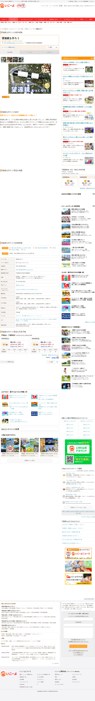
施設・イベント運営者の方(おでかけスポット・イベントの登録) (25, 641)
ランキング (41, 19)
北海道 (9, 22)
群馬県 (77, 511)
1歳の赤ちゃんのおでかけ (86, 421)
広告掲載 (22, 679)
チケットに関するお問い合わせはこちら (78, 650)
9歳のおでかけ (86, 435)
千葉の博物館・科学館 (35, 622)
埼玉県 (82, 511)
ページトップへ (89, 599)
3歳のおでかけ (86, 424)
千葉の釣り (29, 608)
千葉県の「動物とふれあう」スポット (72, 528)
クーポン (29, 52)
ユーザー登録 (4, 641)
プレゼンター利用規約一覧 (43, 674)
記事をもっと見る (30, 460)
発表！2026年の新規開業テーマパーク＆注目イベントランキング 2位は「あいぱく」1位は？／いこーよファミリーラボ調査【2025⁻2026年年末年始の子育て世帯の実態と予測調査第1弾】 (33, 648)
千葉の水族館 (53, 622)
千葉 (23, 22)
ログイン (92, 1)
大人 (24, 249)
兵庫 (53, 22)
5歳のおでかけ (86, 428)
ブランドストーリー (77, 674)
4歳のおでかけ (69, 428)
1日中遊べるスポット (90, 5)
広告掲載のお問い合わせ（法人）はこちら (78, 641)
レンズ (21, 320)
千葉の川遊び (4, 618)
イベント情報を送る (8, 47)
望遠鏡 (17, 320)
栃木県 (72, 511)
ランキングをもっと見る (88, 516)
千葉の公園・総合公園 (49, 616)
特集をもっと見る (90, 322)
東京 (16, 22)
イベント (13, 19)
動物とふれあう (80, 5)
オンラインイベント (27, 19)
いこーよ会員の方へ (78, 654)
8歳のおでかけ (69, 435)
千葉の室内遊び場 (17, 622)
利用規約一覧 (23, 677)
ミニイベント (38, 315)
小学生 (54, 248)
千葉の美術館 (45, 622)
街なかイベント (31, 315)
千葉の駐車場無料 (28, 616)
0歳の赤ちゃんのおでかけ (70, 421)
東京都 (91, 511)
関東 (14, 22)
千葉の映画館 (26, 622)
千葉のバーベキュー (21, 608)
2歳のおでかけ (69, 424)
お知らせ (49, 52)
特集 (90, 19)
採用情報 (57, 682)
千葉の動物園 (12, 608)
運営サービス (58, 679)
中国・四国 (59, 22)
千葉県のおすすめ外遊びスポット (71, 543)
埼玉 (26, 22)
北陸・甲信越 (39, 22)
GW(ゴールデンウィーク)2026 (44, 319)
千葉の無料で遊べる (18, 616)
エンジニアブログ (59, 684)
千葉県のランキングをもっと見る (78, 507)
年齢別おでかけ (53, 19)
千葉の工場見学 (5, 612)
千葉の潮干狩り (36, 627)
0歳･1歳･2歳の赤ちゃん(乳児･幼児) (21, 248)
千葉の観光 (50, 608)
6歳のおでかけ (69, 431)
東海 (30, 22)
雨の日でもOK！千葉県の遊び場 (71, 532)
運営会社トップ (58, 674)
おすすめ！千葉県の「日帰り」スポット (73, 524)
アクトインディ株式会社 (73, 671)
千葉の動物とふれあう (25, 612)
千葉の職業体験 (43, 612)
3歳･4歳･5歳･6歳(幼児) (41, 248)
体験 (24, 319)
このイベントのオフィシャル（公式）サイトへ (27, 289)
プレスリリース (76, 682)
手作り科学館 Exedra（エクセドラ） (24, 269)
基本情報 (9, 52)
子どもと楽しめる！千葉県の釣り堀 (72, 539)
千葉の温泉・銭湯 (5, 627)
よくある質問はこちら (78, 652)
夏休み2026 (29, 319)
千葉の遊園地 (4, 608)
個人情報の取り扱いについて (78, 639)
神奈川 (19, 22)
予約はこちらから (20, 285)
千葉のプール (43, 608)
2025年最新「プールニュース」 (32, 634)
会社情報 (74, 679)
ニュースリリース (24, 682)
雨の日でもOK (71, 5)
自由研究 (54, 319)
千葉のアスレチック (38, 616)
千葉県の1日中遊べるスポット (70, 535)
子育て (82, 19)
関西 (45, 22)
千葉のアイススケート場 (25, 627)
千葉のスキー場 (14, 627)
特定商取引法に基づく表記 (26, 687)
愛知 (33, 22)
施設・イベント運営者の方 (26, 674)
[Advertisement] (18, 148)
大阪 (48, 22)
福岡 (71, 22)
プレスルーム (40, 679)
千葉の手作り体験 (14, 612)
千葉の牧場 (36, 608)
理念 (56, 677)
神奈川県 (78, 513)
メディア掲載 (40, 682)
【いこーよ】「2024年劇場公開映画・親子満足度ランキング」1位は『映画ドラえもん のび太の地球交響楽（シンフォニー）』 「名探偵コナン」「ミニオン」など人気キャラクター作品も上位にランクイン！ (33, 659)
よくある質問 (40, 677)
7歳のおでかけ (86, 431)
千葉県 (87, 511)
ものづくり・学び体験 (21, 315)
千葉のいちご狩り (45, 627)
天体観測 (25, 320)
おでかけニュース (69, 19)
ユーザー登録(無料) (83, 1)
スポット (4, 19)
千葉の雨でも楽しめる (6, 622)
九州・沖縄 (66, 22)
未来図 (73, 677)
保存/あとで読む (72, 1)
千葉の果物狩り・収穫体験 (7, 628)
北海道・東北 (3, 22)
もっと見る (54, 663)
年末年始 (34, 319)
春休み (65, 5)
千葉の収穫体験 (35, 612)
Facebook (22, 684)
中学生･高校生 (15, 249)
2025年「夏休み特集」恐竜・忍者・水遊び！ (12, 634)
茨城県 (67, 511)
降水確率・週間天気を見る (49, 355)
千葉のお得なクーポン (6, 616)
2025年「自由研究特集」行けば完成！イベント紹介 (13, 635)
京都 (51, 22)
